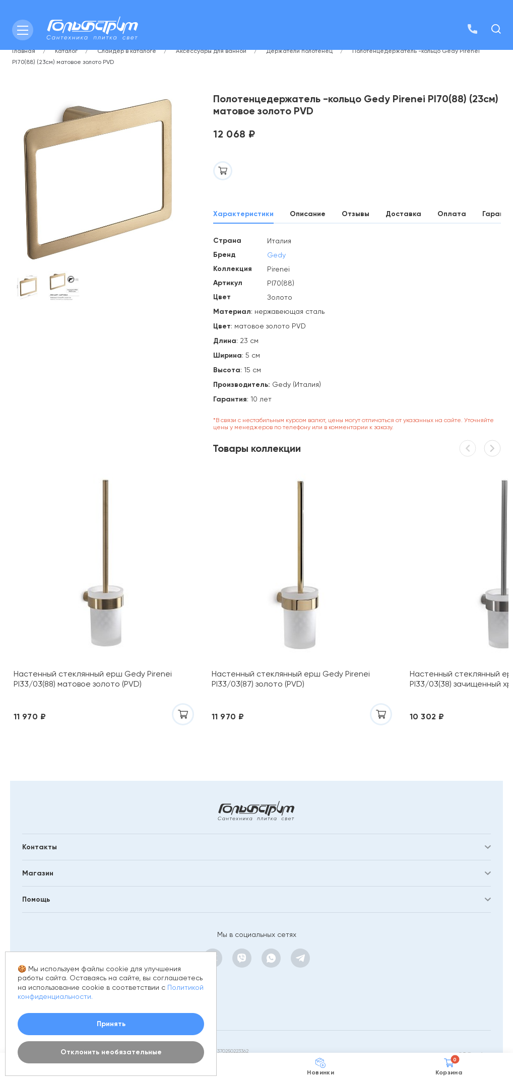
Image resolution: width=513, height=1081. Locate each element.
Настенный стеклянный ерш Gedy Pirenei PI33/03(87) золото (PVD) (247, 648)
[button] (492, 448)
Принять (111, 1024)
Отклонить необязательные (111, 1052)
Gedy (276, 255)
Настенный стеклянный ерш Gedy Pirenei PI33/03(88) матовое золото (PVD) (80, 653)
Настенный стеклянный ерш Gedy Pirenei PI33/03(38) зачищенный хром (418, 648)
